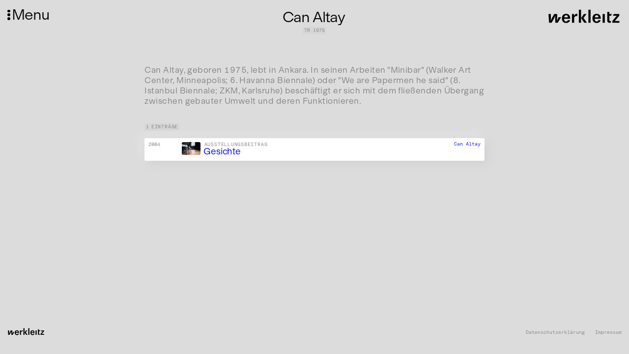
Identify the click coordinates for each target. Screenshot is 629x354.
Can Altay (467, 144)
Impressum (608, 332)
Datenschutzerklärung (555, 332)
